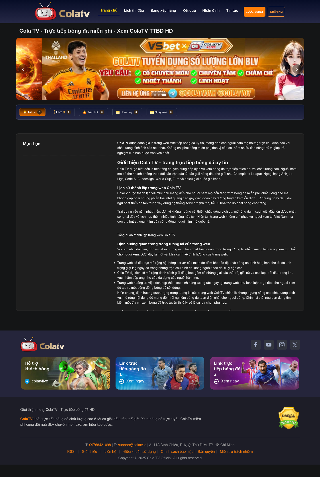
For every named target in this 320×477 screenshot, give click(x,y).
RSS (71, 451)
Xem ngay (131, 381)
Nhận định (211, 10)
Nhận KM (276, 11)
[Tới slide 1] (155, 95)
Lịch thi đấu (134, 10)
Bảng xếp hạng (163, 10)
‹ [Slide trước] (23, 68)
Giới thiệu (89, 451)
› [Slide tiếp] (297, 68)
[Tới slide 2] (160, 95)
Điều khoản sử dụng (140, 451)
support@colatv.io (132, 445)
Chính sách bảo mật (176, 451)
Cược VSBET (254, 11)
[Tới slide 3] (165, 95)
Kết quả (189, 10)
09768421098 (100, 445)
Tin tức (232, 10)
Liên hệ (110, 451)
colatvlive (36, 381)
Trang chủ (109, 10)
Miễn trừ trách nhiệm (236, 451)
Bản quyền (206, 451)
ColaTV (26, 419)
